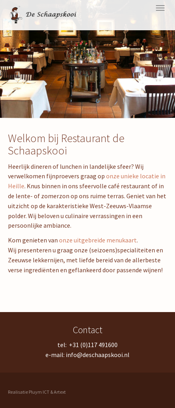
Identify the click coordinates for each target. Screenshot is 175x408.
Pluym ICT (39, 392)
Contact (87, 330)
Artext (60, 392)
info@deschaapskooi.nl (98, 355)
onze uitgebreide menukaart (98, 240)
